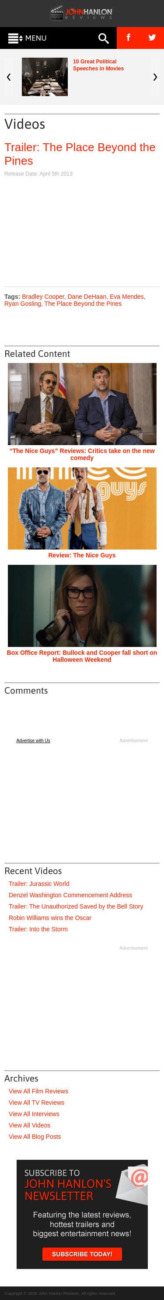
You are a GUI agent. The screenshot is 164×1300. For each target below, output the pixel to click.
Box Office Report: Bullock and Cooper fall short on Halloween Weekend (82, 656)
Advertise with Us (33, 740)
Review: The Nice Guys (81, 555)
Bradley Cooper (43, 296)
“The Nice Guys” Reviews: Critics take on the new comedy (81, 454)
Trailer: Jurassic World (39, 883)
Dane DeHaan (87, 296)
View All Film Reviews (38, 1091)
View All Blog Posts (35, 1136)
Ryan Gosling (22, 303)
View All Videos (29, 1125)
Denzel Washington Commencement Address (70, 895)
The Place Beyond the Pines (83, 303)
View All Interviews (34, 1113)
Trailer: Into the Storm (38, 929)
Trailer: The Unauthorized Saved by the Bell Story (76, 906)
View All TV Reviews (36, 1102)
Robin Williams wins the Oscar (50, 917)
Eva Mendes (127, 296)
